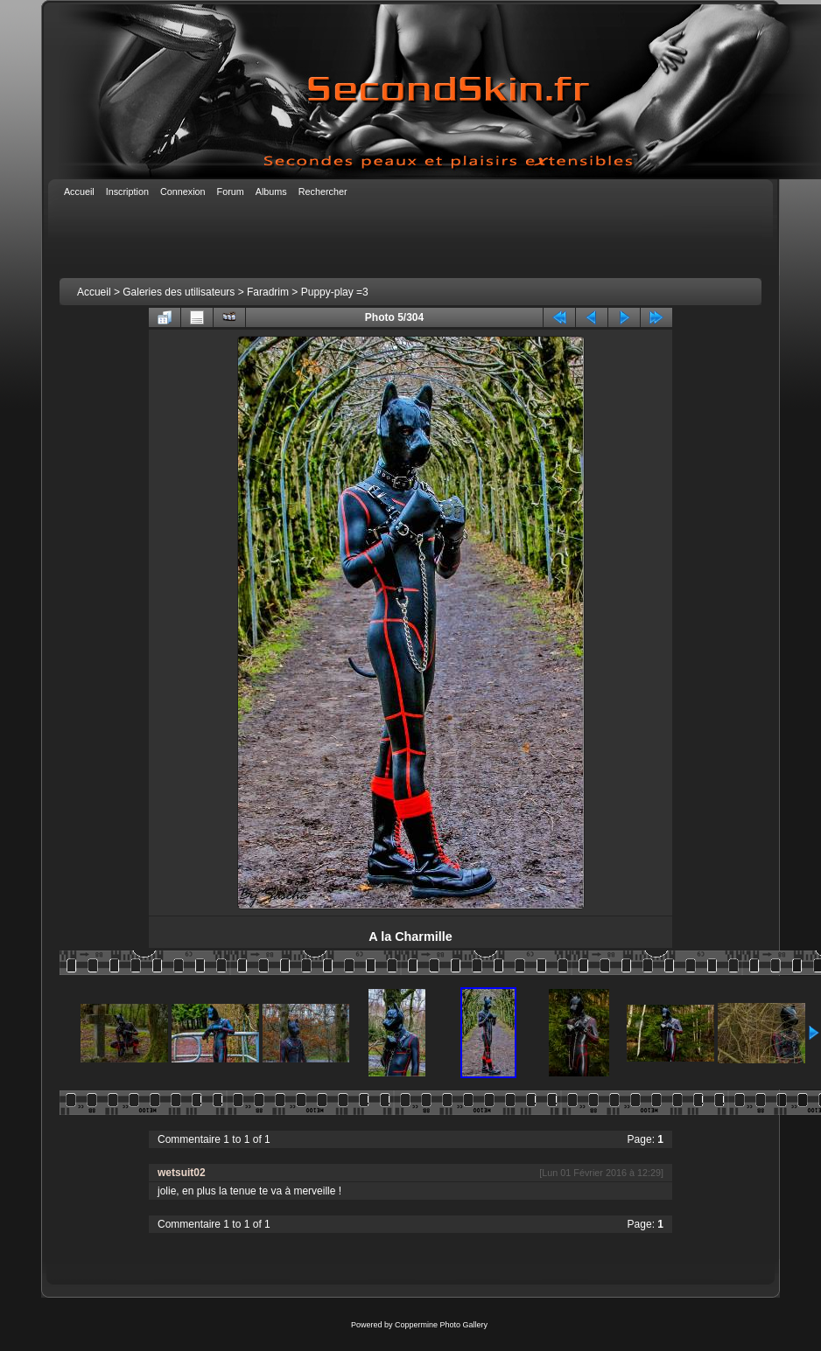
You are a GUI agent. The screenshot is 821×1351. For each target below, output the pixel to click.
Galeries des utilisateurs (179, 292)
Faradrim (268, 292)
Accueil (94, 292)
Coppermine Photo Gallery (441, 1324)
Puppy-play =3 (334, 292)
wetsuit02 (182, 1172)
